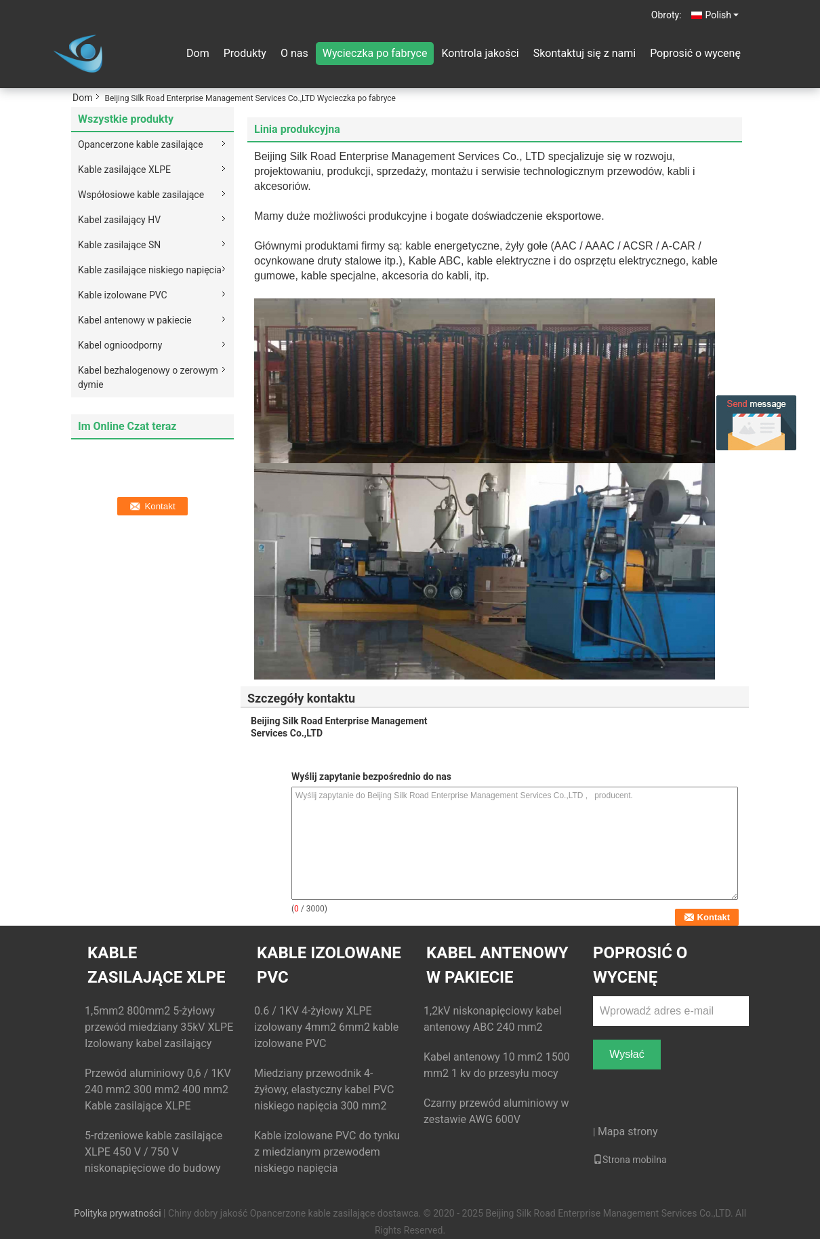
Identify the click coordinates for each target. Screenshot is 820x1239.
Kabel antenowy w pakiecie (135, 320)
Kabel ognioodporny (120, 345)
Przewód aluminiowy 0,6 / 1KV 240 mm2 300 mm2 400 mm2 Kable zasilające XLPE (158, 1089)
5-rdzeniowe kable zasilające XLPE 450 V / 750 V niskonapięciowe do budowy (153, 1152)
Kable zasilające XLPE (124, 169)
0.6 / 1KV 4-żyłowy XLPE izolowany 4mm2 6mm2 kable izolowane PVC (326, 1027)
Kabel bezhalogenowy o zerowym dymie (148, 377)
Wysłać (626, 1054)
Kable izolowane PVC (122, 295)
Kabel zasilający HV (119, 219)
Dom (197, 53)
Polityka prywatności (117, 1213)
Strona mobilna (630, 1159)
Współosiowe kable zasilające (141, 194)
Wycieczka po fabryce (375, 53)
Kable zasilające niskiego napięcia (150, 269)
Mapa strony (628, 1131)
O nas (294, 53)
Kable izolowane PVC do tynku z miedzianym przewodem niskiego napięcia (327, 1152)
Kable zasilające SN (119, 244)
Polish (722, 15)
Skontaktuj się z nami (584, 53)
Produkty (245, 53)
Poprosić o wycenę (695, 53)
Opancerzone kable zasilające (140, 144)
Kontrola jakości (479, 53)
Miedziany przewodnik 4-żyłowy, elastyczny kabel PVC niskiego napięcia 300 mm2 (324, 1089)
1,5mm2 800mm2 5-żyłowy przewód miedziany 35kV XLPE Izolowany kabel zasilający (159, 1027)
